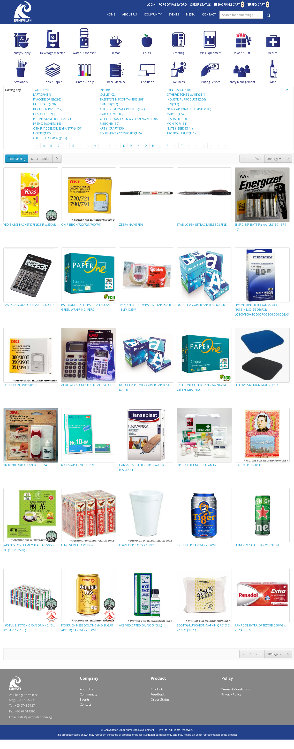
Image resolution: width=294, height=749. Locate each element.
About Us (129, 14)
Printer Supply (84, 82)
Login (151, 4)
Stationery (21, 82)
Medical (273, 53)
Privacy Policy (231, 694)
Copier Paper (53, 82)
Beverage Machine (52, 53)
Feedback (158, 694)
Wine (273, 82)
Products (157, 689)
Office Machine (116, 82)
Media (190, 14)
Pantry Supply (21, 53)
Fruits (147, 53)
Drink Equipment (210, 53)
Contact (209, 14)
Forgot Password (173, 4)
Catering (178, 53)
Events (174, 14)
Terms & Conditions (235, 689)
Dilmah (116, 53)
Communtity (88, 694)
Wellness (179, 82)
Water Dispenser (84, 53)
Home (110, 14)
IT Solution (147, 82)
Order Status (200, 4)
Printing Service (210, 82)
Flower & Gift (241, 53)
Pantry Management (241, 82)
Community (153, 14)
